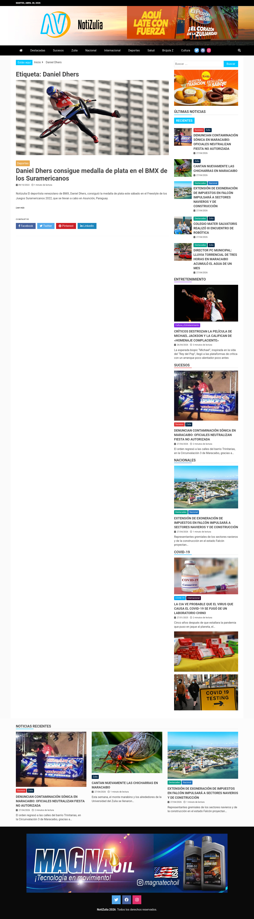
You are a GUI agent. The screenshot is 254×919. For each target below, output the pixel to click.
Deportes (134, 50)
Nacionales (185, 460)
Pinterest (66, 226)
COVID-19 (182, 552)
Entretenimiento (190, 279)
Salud (151, 50)
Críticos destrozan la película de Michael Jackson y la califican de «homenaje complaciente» (203, 335)
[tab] (184, 121)
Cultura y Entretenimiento (187, 325)
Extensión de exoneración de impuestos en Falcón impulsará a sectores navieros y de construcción (215, 197)
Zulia (74, 50)
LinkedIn (87, 226)
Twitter (46, 226)
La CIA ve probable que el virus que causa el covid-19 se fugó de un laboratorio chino (203, 608)
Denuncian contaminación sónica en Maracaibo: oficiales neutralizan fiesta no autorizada (205, 435)
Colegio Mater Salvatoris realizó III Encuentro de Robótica (215, 228)
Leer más (20, 208)
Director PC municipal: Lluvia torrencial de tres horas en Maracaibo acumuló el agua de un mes (215, 259)
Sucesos (58, 50)
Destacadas (37, 50)
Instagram (136, 899)
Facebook (26, 226)
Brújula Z (167, 50)
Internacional (112, 50)
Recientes (184, 120)
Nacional (90, 50)
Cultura (185, 50)
